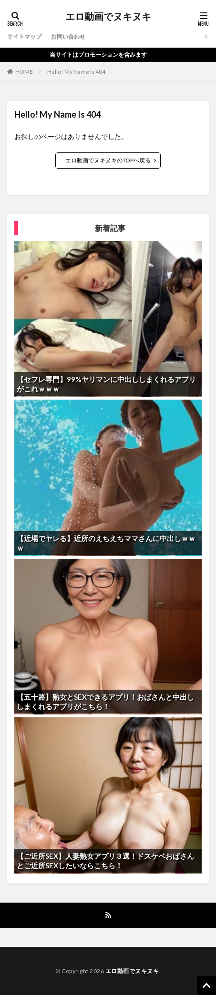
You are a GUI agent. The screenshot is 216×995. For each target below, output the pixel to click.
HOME (24, 71)
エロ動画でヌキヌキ (108, 16)
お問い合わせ (68, 36)
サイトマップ (24, 36)
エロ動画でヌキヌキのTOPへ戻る (108, 160)
